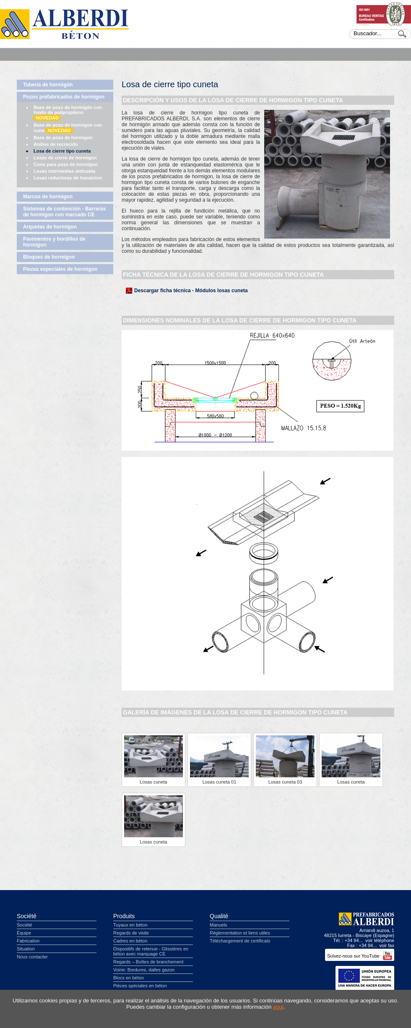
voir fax (387, 945)
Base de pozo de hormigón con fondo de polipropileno (68, 113)
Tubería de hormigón (48, 85)
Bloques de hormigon (49, 257)
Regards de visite (131, 932)
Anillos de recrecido (56, 144)
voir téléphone (379, 940)
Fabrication (28, 940)
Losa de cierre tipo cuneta (62, 150)
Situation (26, 948)
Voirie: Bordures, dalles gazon (143, 969)
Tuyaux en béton (130, 924)
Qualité (219, 916)
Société (26, 916)
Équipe (24, 932)
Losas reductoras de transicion (68, 177)
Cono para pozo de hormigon (66, 164)
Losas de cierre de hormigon (65, 157)
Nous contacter (32, 956)
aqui (278, 1007)
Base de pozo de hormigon (63, 137)
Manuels (218, 924)
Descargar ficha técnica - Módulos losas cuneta (191, 290)
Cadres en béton (130, 940)
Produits (124, 916)
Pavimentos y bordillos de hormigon (54, 242)
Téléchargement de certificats (240, 940)
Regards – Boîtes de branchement (148, 961)
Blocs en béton (128, 977)
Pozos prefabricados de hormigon (63, 97)
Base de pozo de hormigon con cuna (68, 127)
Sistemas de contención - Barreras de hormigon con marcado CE (64, 212)
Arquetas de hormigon (50, 227)
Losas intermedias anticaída (64, 171)
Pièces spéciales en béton (140, 985)
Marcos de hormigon (48, 197)
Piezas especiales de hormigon (60, 269)
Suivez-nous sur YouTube (359, 955)
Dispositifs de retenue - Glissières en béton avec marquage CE (150, 951)
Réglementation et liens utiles (240, 932)
